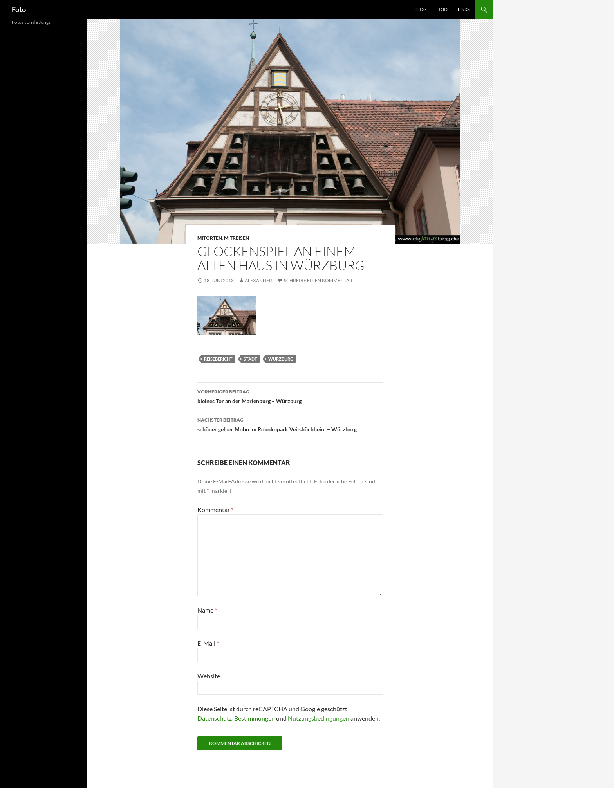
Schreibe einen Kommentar (318, 280)
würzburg (280, 358)
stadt (250, 358)
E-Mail (208, 643)
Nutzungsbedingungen (318, 718)
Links (464, 9)
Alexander (258, 280)
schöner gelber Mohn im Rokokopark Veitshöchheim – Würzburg (290, 424)
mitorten (209, 238)
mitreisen (236, 238)
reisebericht (218, 358)
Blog (420, 9)
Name (207, 610)
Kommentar (215, 509)
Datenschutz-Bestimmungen (236, 718)
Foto (19, 9)
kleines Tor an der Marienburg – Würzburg (290, 395)
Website (208, 676)
